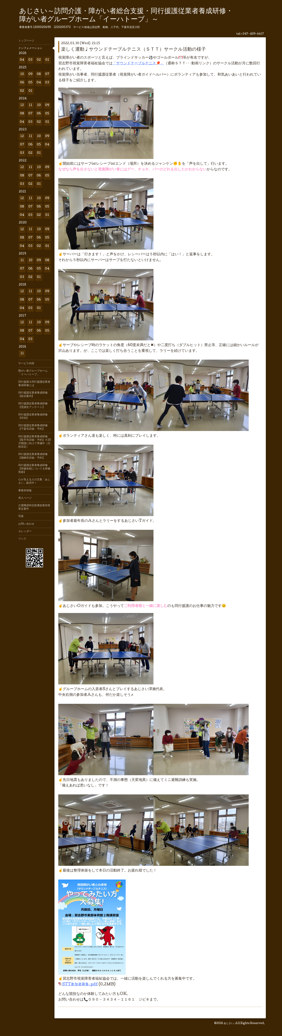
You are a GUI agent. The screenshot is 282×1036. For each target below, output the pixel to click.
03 (30, 60)
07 (47, 74)
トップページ (26, 40)
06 (22, 82)
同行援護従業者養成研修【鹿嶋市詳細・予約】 (33, 456)
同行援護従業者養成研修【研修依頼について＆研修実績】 (34, 469)
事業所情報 (25, 490)
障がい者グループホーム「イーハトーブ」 (33, 373)
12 (22, 105)
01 (47, 60)
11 (30, 105)
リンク (22, 538)
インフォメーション (30, 48)
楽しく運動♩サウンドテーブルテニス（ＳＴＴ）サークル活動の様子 (133, 49)
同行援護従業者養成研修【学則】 (33, 416)
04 (22, 60)
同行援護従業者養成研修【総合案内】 (33, 394)
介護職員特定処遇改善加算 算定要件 (35, 507)
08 (39, 74)
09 (30, 74)
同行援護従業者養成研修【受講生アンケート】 (33, 405)
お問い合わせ (26, 524)
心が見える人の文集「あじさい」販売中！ (34, 481)
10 (22, 74)
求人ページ (25, 498)
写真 (21, 516)
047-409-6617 (253, 34)
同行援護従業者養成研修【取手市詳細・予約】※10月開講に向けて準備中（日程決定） (34, 442)
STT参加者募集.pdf (80, 985)
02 (39, 60)
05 (30, 82)
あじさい (229, 1023)
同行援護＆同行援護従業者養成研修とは (34, 384)
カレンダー (25, 531)
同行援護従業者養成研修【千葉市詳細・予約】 (33, 427)
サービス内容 (26, 363)
